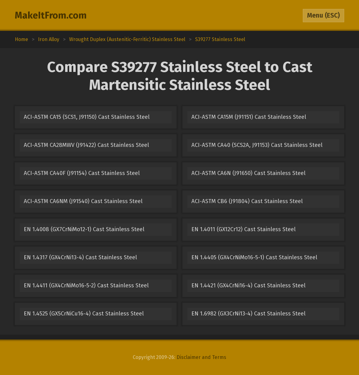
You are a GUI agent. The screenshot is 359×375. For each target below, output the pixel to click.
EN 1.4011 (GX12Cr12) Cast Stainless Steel (243, 229)
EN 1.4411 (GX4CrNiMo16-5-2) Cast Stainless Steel (86, 285)
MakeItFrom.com (51, 15)
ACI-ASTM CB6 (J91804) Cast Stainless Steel (247, 201)
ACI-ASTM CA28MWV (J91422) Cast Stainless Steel (86, 145)
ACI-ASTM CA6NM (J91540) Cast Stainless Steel (83, 201)
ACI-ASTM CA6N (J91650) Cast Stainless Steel (248, 173)
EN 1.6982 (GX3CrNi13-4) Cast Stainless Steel (248, 313)
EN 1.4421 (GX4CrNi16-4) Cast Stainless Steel (248, 285)
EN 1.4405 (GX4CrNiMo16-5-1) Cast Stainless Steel (254, 257)
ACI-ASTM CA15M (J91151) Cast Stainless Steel (248, 117)
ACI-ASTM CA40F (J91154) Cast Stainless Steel (82, 173)
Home (21, 39)
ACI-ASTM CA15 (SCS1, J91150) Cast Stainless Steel (87, 117)
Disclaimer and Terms (201, 357)
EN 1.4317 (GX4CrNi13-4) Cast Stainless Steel (80, 257)
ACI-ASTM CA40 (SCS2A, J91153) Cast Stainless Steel (257, 145)
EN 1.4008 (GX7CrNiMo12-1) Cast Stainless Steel (84, 229)
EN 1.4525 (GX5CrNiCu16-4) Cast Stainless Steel (84, 313)
